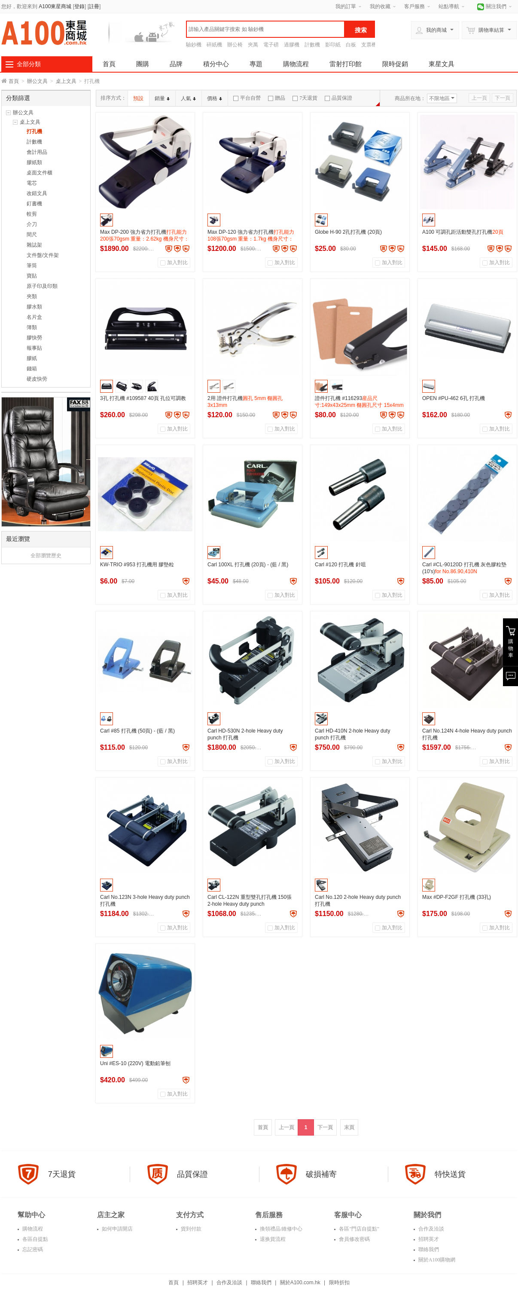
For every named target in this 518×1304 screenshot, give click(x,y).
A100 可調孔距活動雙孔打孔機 (462, 232)
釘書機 (34, 204)
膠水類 (34, 307)
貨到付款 (190, 1229)
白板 (351, 45)
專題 (256, 63)
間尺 (32, 235)
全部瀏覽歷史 (45, 556)
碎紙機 (214, 45)
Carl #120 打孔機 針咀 (340, 565)
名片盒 (34, 317)
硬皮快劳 (37, 379)
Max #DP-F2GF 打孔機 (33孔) (456, 897)
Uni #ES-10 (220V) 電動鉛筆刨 (135, 1063)
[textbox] (265, 29)
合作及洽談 (430, 1229)
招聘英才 (428, 1239)
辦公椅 (235, 45)
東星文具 (441, 63)
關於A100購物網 (436, 1260)
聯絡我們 (428, 1249)
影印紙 (333, 45)
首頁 (109, 63)
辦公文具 (37, 81)
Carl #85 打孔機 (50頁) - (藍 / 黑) (137, 731)
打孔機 (34, 131)
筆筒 (32, 266)
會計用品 (37, 152)
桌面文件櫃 (39, 173)
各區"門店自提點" (358, 1229)
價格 (214, 98)
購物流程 (296, 63)
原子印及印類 (42, 286)
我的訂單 (345, 6)
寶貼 (32, 276)
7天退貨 (305, 98)
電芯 (32, 183)
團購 (142, 63)
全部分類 (29, 64)
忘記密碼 (32, 1249)
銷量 (162, 98)
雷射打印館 (345, 63)
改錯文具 (37, 193)
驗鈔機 (193, 45)
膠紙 (32, 358)
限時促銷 (395, 63)
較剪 (32, 214)
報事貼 (34, 348)
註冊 (94, 6)
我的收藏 (380, 6)
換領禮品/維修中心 (280, 1229)
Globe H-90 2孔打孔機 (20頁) (348, 232)
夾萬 (253, 45)
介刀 (32, 224)
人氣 (188, 98)
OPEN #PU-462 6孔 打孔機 (453, 398)
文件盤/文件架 (43, 255)
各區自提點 (34, 1239)
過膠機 (291, 45)
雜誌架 (34, 245)
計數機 (312, 45)
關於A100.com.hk (300, 1283)
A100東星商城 (55, 6)
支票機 (369, 45)
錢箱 (32, 369)
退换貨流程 (272, 1239)
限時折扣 (339, 1283)
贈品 (276, 98)
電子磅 (271, 45)
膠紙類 (34, 162)
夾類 (32, 296)
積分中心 (216, 63)
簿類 (32, 327)
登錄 (79, 6)
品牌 (176, 63)
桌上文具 (66, 81)
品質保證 (338, 98)
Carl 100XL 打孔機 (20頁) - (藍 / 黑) (247, 565)
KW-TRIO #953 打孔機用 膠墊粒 (137, 565)
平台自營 (247, 98)
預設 (138, 98)
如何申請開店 (117, 1229)
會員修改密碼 (354, 1239)
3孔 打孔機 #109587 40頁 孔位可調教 (143, 398)
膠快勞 (34, 338)
